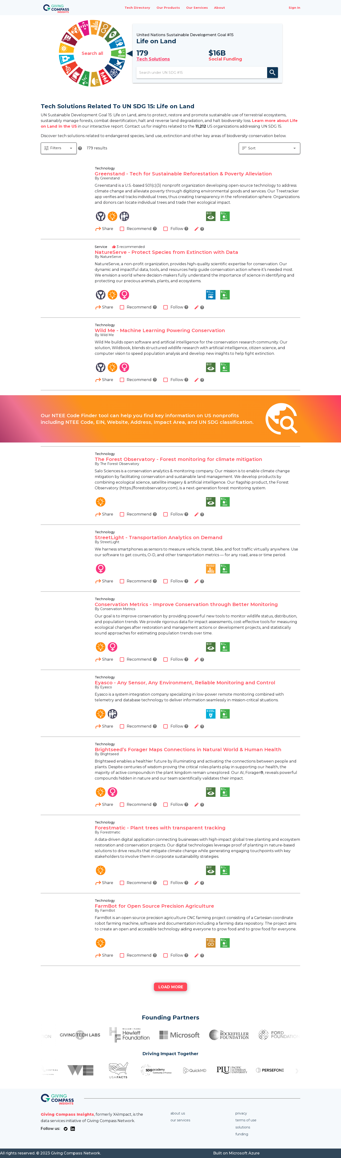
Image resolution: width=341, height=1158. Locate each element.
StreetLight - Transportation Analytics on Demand (158, 538)
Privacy (241, 1113)
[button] (59, 148)
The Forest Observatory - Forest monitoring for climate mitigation (178, 459)
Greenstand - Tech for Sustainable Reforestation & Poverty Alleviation (183, 174)
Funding (241, 1134)
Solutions (242, 1127)
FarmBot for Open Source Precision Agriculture (154, 906)
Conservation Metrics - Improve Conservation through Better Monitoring (186, 604)
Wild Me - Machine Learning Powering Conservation (160, 331)
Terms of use (245, 1120)
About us (177, 1113)
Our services (180, 1120)
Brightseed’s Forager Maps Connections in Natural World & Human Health (188, 750)
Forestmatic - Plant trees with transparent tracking (160, 828)
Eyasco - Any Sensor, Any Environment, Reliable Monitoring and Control (185, 683)
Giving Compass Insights (67, 1114)
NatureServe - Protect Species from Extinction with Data (166, 252)
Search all (92, 53)
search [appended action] (273, 73)
